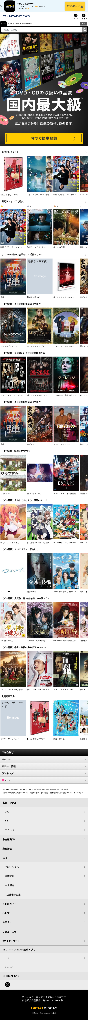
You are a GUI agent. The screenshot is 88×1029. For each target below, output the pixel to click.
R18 (83, 27)
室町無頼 (83, 301)
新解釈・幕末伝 (33, 301)
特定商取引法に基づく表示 (39, 796)
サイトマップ (78, 796)
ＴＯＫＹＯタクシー (61, 448)
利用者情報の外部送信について (61, 796)
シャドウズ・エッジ (8, 350)
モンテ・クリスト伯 (35, 350)
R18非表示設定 (13, 897)
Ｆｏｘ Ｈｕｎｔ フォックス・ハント (17, 399)
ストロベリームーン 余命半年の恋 (42, 198)
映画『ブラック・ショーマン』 (66, 198)
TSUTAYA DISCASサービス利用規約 (32, 792)
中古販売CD (38, 27)
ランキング (44, 776)
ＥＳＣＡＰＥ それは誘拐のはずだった (70, 497)
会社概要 (6, 792)
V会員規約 (14, 792)
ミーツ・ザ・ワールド (9, 742)
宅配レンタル (12, 870)
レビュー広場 (9, 935)
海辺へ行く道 (59, 742)
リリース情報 (44, 769)
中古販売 (9, 888)
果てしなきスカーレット (63, 301)
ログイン (84, 22)
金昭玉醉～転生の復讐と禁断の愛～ (68, 644)
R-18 (44, 783)
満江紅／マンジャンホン (37, 399)
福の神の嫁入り (6, 644)
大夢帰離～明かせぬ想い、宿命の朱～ (43, 644)
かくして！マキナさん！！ (11, 546)
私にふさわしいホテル (9, 198)
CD (14, 27)
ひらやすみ (5, 497)
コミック (24, 27)
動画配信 (7, 852)
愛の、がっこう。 (34, 497)
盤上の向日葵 (59, 251)
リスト (75, 22)
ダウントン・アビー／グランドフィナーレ (18, 693)
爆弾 (2, 301)
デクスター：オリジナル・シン (40, 693)
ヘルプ (5, 916)
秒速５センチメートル (36, 251)
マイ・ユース (6, 595)
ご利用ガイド (9, 907)
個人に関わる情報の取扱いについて (15, 796)
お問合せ (7, 925)
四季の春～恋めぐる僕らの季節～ (67, 595)
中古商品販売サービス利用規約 (57, 792)
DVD (6, 27)
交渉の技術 (31, 595)
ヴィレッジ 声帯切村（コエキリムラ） (70, 399)
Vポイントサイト (11, 944)
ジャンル (44, 762)
